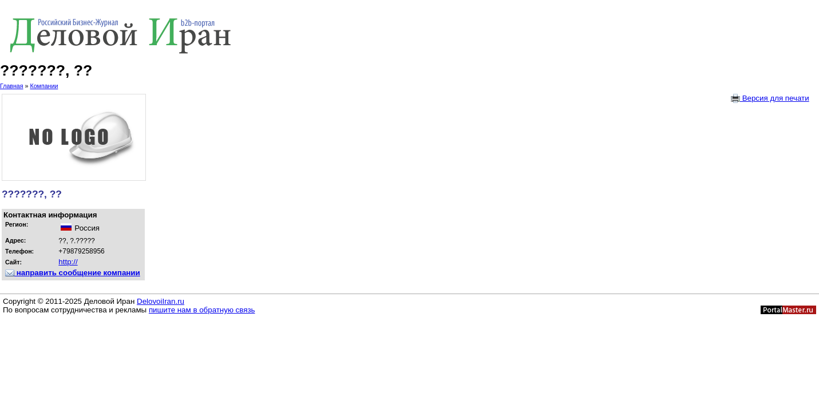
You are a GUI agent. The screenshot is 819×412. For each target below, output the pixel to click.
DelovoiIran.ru (160, 301)
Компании (44, 85)
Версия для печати (770, 98)
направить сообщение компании (72, 272)
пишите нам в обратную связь (202, 310)
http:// (67, 262)
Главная (11, 85)
